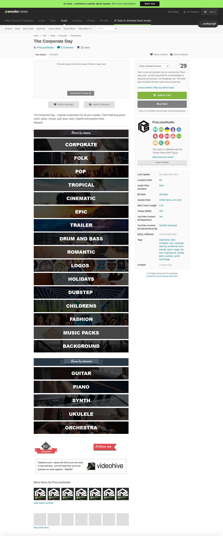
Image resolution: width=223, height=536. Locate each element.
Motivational (76, 36)
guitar (170, 249)
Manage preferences (197, 527)
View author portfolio (43, 503)
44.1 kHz (177, 200)
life (182, 249)
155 (161, 211)
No (160, 180)
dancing (163, 246)
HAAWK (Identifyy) (168, 225)
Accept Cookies (152, 527)
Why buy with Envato (164, 87)
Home (36, 36)
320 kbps (163, 194)
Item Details (41, 55)
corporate (179, 243)
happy (176, 249)
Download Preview (80, 93)
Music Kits (41, 29)
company (163, 243)
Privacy (55, 532)
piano (161, 256)
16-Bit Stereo (165, 200)
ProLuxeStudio (45, 47)
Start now (150, 4)
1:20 (161, 205)
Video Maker (83, 29)
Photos (91, 20)
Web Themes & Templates (19, 20)
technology (164, 259)
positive (169, 256)
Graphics (77, 20)
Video (53, 20)
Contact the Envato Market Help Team (162, 276)
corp (171, 243)
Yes (161, 216)
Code (42, 20)
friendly (162, 249)
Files (44, 36)
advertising (164, 240)
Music (17, 29)
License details (145, 87)
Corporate (63, 36)
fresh (181, 246)
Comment (65, 47)
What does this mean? (163, 157)
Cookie (42, 532)
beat (173, 240)
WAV (161, 185)
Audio (64, 20)
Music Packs (28, 29)
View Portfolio (162, 162)
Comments (53, 54)
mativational (170, 253)
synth (176, 256)
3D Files (104, 20)
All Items (8, 29)
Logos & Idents (54, 29)
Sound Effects (69, 29)
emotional (172, 246)
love (161, 253)
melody (180, 253)
